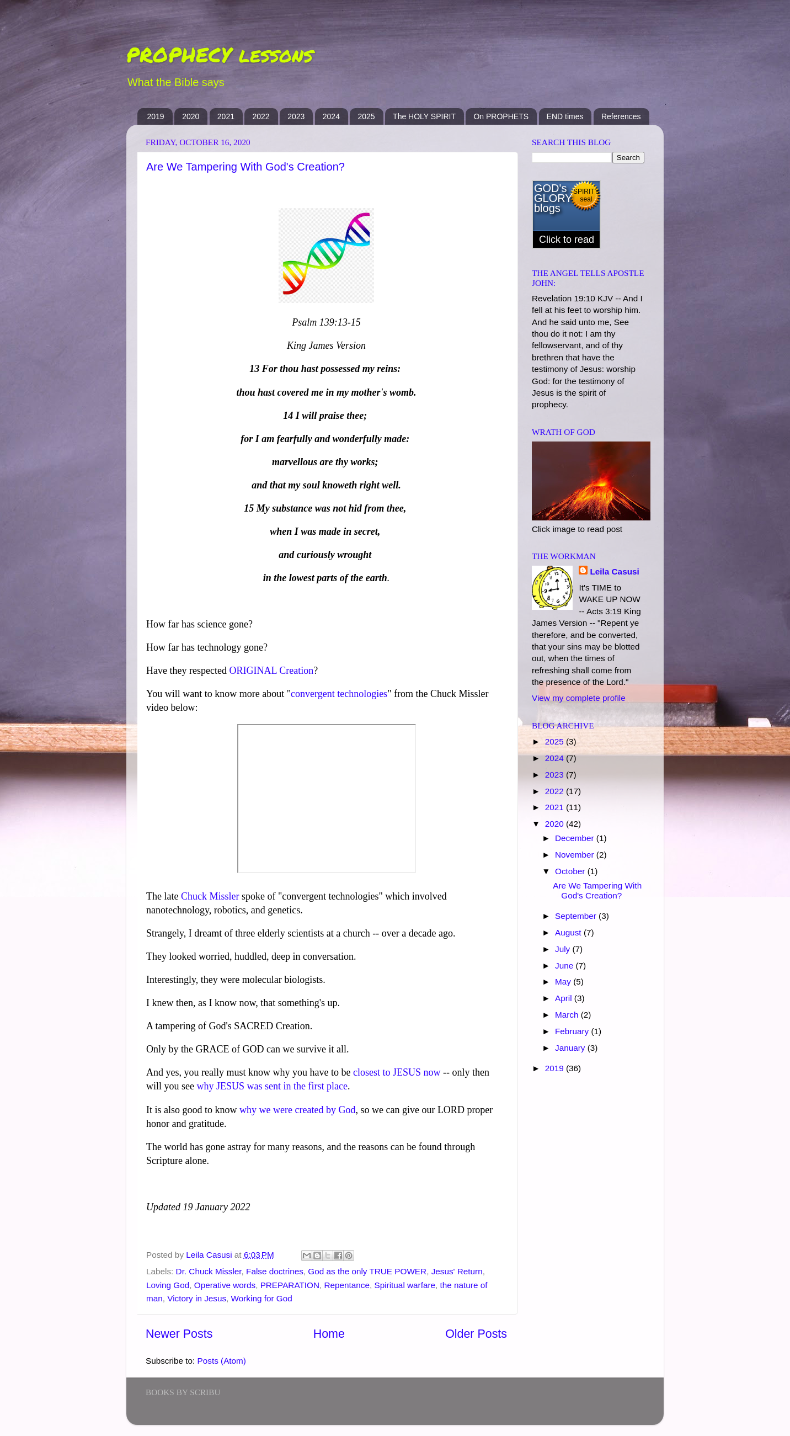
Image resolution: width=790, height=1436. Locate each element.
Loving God (167, 1285)
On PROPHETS (501, 116)
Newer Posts (179, 1334)
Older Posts (476, 1334)
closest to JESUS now (397, 1072)
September (577, 916)
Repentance (347, 1285)
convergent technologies (339, 693)
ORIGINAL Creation (271, 670)
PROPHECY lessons (219, 54)
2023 (296, 116)
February (573, 1031)
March (568, 1014)
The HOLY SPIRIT (424, 116)
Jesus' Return (457, 1271)
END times (565, 116)
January (571, 1047)
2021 (225, 116)
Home (329, 1334)
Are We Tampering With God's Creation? (245, 167)
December (575, 838)
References (621, 116)
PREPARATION (289, 1285)
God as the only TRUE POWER (367, 1271)
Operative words (224, 1285)
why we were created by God (297, 1109)
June (565, 965)
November (575, 854)
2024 (331, 116)
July (563, 949)
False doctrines (274, 1271)
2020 (190, 116)
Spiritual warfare (405, 1285)
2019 (155, 116)
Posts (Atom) (222, 1360)
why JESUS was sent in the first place (272, 1086)
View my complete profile (579, 698)
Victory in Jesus (196, 1298)
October (571, 871)
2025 (366, 116)
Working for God (261, 1298)
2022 (260, 116)
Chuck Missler (210, 896)
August (569, 932)
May (564, 981)
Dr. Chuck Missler (209, 1271)
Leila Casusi (614, 571)
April (564, 998)
